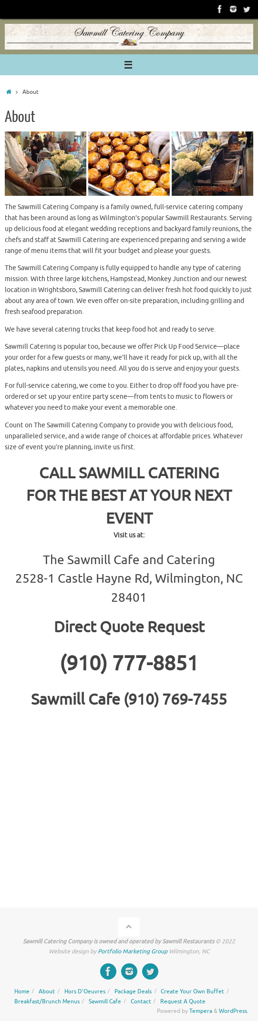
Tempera (200, 1011)
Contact (141, 1001)
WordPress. (233, 1011)
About (47, 991)
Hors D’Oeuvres (84, 991)
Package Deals (133, 991)
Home (22, 991)
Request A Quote (183, 1001)
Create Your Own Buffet (192, 991)
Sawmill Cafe (105, 1001)
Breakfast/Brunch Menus (47, 1001)
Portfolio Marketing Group (132, 951)
